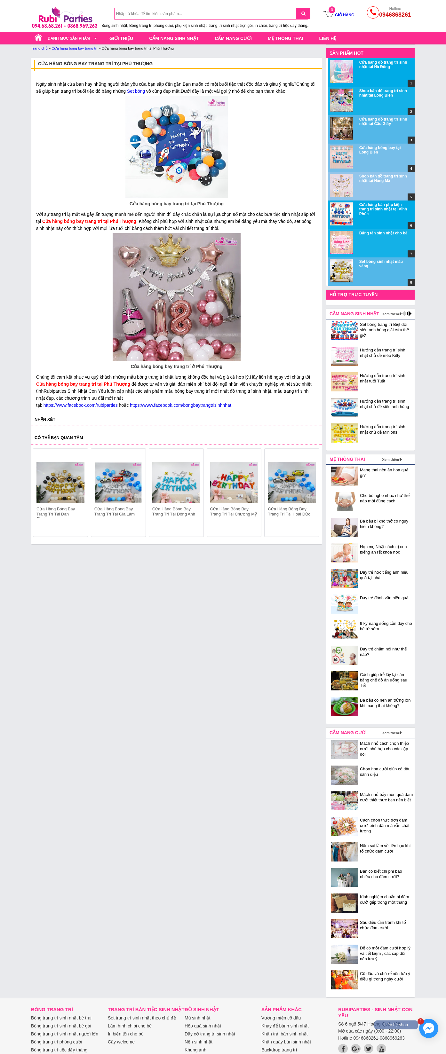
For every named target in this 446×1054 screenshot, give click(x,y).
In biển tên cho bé (126, 1033)
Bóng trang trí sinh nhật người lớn (64, 1033)
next (311, 493)
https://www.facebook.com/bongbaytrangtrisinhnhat (180, 405)
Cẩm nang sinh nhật (174, 38)
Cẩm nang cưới (233, 38)
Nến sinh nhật (198, 1041)
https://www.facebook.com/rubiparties (81, 405)
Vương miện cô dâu (281, 1017)
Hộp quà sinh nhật (203, 1025)
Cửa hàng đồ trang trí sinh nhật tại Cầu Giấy (383, 121)
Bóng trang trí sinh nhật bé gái (61, 1025)
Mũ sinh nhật (197, 1017)
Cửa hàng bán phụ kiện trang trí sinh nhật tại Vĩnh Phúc (383, 209)
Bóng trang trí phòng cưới (56, 1041)
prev (41, 493)
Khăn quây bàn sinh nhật (286, 1041)
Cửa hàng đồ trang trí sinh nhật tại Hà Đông (383, 64)
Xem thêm (390, 314)
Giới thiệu (121, 38)
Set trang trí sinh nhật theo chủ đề (142, 1017)
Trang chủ (39, 48)
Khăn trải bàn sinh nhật (284, 1033)
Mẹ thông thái (285, 38)
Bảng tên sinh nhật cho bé (383, 233)
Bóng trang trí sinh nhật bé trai (61, 1017)
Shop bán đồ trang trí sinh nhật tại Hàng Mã (383, 178)
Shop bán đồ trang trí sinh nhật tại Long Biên (383, 93)
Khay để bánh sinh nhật (285, 1025)
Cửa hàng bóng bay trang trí (75, 48)
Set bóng (136, 91)
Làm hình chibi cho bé (130, 1025)
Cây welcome (121, 1041)
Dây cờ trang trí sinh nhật (210, 1033)
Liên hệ (328, 38)
